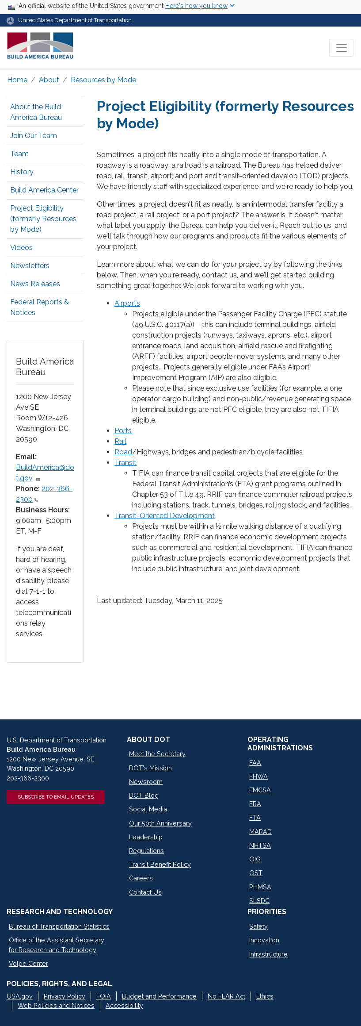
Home (17, 80)
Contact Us (145, 892)
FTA (255, 817)
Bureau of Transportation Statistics (59, 926)
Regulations (146, 850)
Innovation (264, 940)
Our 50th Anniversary (160, 823)
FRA (255, 803)
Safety (258, 926)
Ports (123, 431)
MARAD (260, 831)
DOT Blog (144, 795)
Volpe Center (28, 963)
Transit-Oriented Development (164, 515)
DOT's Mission (150, 768)
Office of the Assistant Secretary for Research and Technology (56, 944)
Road (123, 452)
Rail (120, 441)
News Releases (35, 284)
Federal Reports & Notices (39, 307)
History (22, 172)
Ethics (265, 996)
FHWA (258, 776)
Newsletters (29, 265)
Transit (125, 462)
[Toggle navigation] (341, 48)
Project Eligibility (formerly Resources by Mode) (43, 219)
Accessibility (124, 1005)
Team (19, 154)
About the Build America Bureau (36, 112)
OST (255, 872)
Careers (141, 878)
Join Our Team (33, 135)
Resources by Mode (103, 80)
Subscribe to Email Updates (56, 797)
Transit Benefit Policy (160, 864)
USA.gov (20, 996)
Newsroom (146, 781)
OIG (255, 859)
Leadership (146, 837)
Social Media (148, 809)
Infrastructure (268, 954)
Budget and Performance (159, 996)
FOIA (103, 996)
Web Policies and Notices (56, 1005)
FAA (255, 762)
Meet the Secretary (157, 753)
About (49, 80)
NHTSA (260, 845)
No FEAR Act (226, 996)
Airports (127, 303)
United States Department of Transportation (75, 20)
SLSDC (259, 900)
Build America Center (44, 190)
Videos (21, 247)
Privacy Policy (64, 996)
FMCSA (260, 790)
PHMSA (260, 887)
